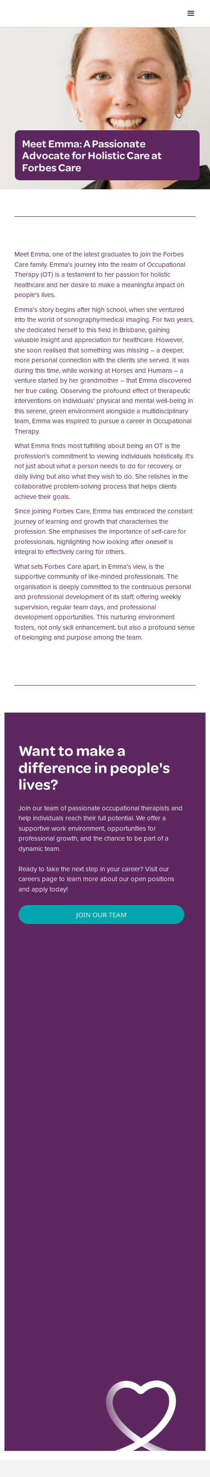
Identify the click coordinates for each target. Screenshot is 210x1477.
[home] (48, 13)
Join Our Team (101, 914)
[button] (191, 13)
